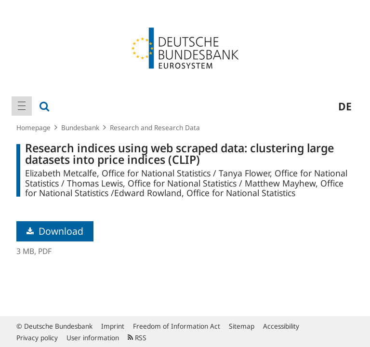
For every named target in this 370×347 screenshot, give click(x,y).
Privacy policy (37, 337)
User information (92, 337)
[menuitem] (22, 106)
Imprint (112, 326)
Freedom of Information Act (176, 326)
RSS (137, 337)
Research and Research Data (155, 127)
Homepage (33, 127)
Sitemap (241, 326)
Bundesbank (80, 127)
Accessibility (281, 326)
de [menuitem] (345, 106)
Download (54, 231)
